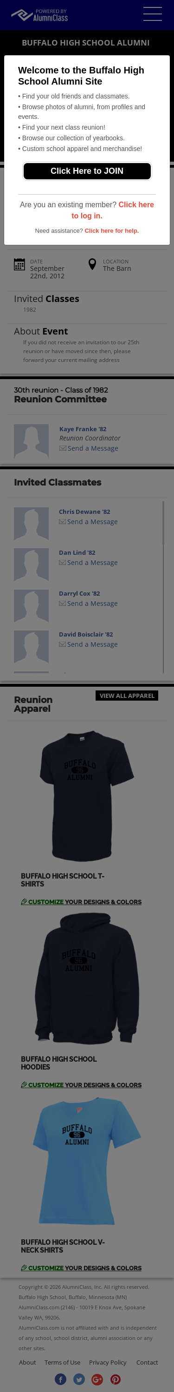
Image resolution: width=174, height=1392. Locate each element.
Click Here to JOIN (87, 171)
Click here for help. (111, 230)
